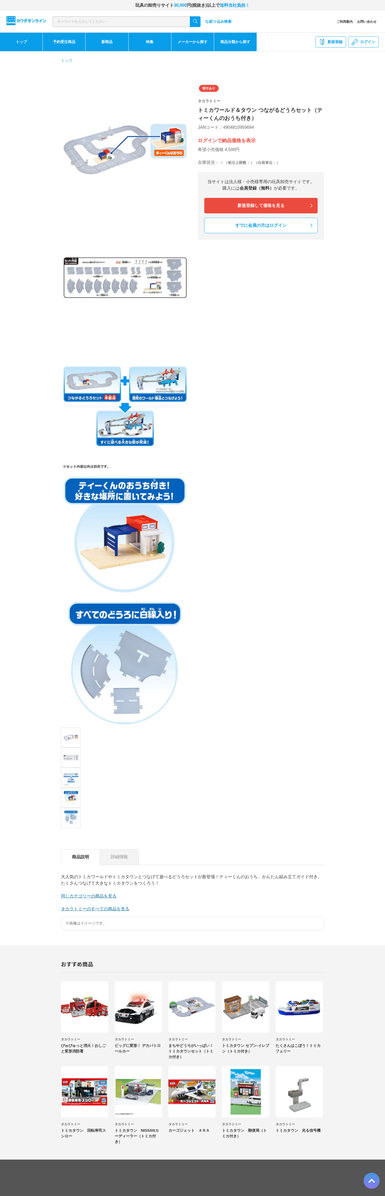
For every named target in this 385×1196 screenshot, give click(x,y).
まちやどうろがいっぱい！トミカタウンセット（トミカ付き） (190, 1051)
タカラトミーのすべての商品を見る (95, 909)
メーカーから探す (192, 42)
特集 (149, 42)
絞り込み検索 (218, 21)
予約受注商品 (64, 42)
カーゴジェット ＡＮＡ (189, 1130)
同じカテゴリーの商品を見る (89, 896)
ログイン (363, 42)
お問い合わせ (366, 22)
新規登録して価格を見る (260, 205)
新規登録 (330, 42)
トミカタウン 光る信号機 (298, 1130)
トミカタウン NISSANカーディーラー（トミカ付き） (137, 1136)
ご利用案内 (345, 22)
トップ (21, 42)
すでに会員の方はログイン (261, 225)
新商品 (107, 42)
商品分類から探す (235, 42)
